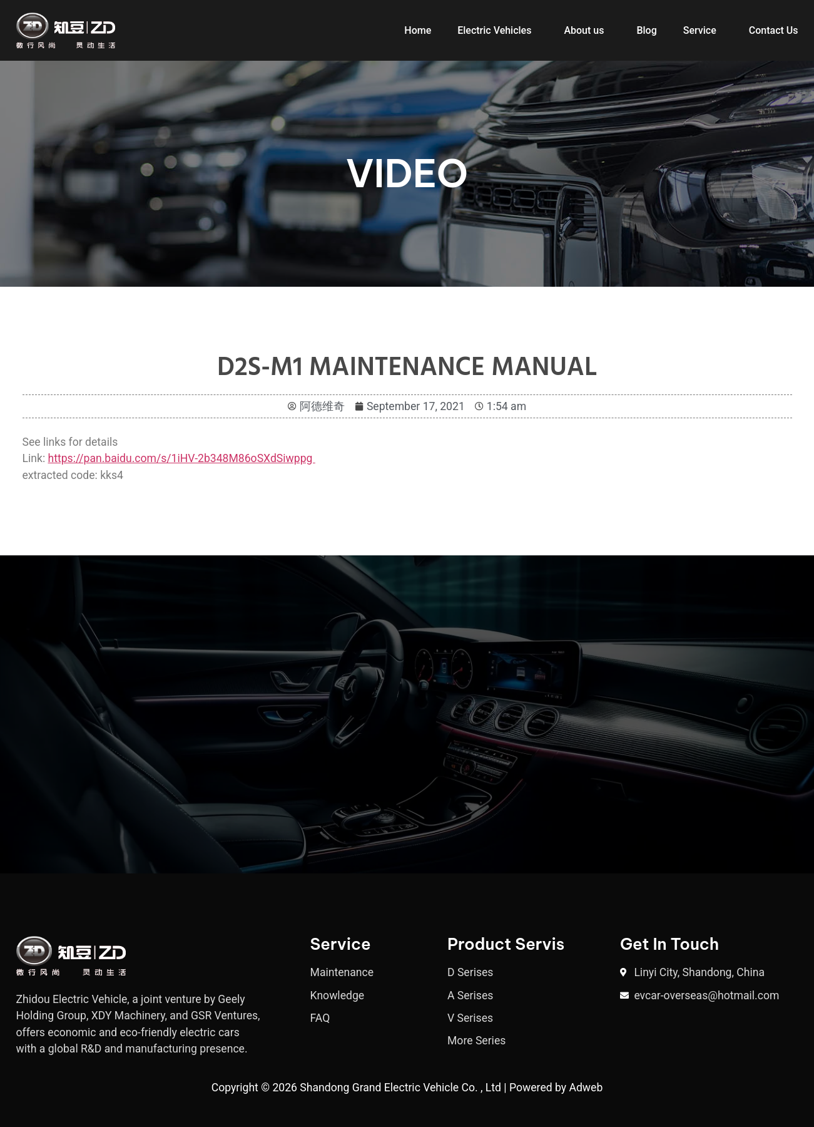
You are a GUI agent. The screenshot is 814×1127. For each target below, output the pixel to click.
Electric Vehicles (494, 30)
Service (699, 30)
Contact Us (773, 30)
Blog (646, 30)
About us (584, 30)
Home (417, 30)
